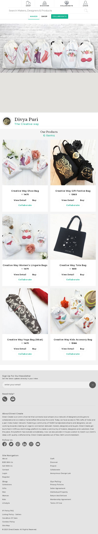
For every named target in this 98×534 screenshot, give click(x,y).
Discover (45, 3)
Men (4, 491)
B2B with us (7, 462)
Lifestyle (6, 501)
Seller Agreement (57, 487)
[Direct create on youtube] (38, 444)
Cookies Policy (8, 519)
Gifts (4, 487)
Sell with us (7, 466)
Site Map (6, 522)
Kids (4, 497)
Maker (33, 16)
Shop (28, 3)
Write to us (13, 399)
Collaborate (66, 3)
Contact (5, 469)
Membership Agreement (60, 497)
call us (5, 399)
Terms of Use (56, 501)
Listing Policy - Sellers (11, 512)
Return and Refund (58, 494)
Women (5, 494)
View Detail (20, 200)
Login (86, 3)
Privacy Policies (57, 484)
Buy (34, 200)
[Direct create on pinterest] (18, 444)
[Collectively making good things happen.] (15, 3)
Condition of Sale (9, 515)
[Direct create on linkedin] (25, 444)
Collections (7, 484)
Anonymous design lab (60, 473)
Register (6, 476)
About (4, 459)
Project (53, 466)
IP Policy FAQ (8, 508)
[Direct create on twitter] (11, 444)
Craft (52, 459)
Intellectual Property (59, 491)
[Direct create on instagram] (31, 444)
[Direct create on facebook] (5, 444)
